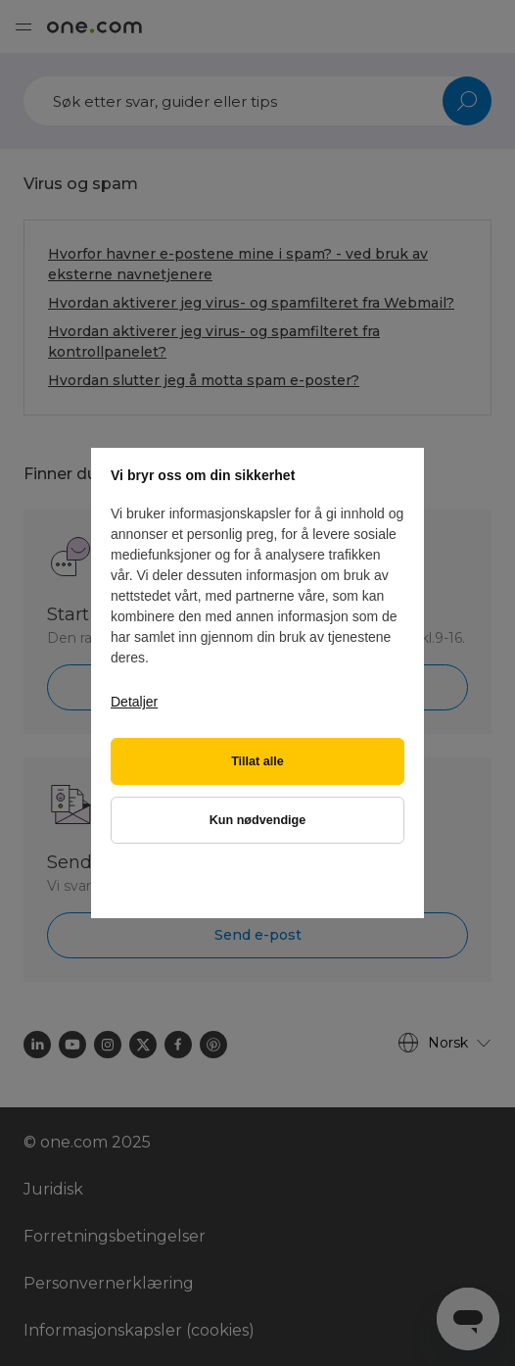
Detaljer (134, 701)
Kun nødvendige (258, 820)
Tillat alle (257, 761)
